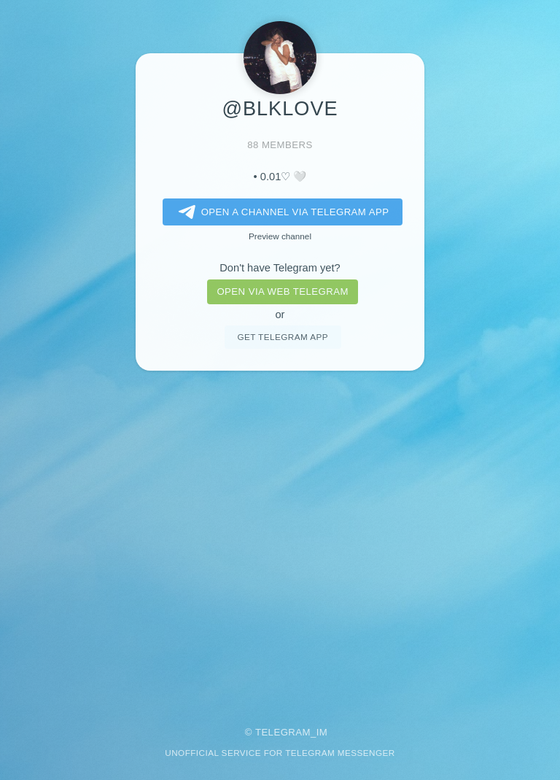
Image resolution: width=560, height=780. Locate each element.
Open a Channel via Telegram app (281, 212)
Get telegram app (282, 336)
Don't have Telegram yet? (279, 268)
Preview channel (280, 236)
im (322, 732)
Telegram (283, 732)
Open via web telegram (282, 291)
